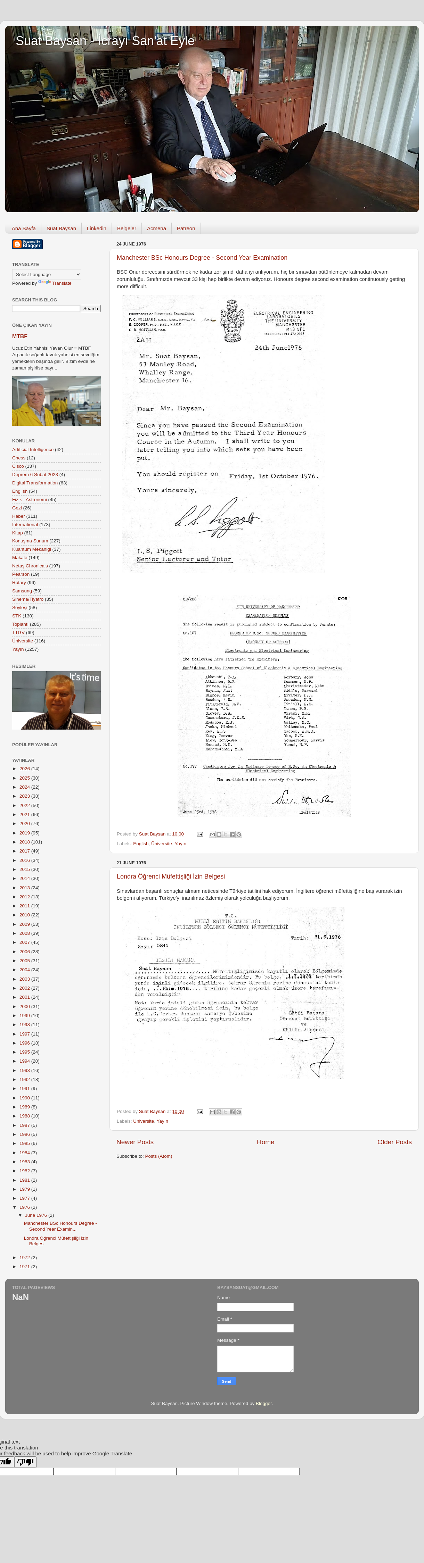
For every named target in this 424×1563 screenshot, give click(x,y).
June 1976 (36, 1215)
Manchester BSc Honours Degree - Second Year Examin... (60, 1226)
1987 (25, 1125)
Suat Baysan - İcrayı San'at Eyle (105, 41)
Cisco (18, 466)
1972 (25, 1257)
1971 (25, 1266)
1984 (25, 1152)
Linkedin (96, 228)
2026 (25, 768)
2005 (25, 960)
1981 (25, 1180)
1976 (25, 1207)
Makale (19, 557)
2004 (25, 969)
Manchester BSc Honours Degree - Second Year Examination (202, 257)
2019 (25, 832)
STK (16, 615)
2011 (25, 905)
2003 (25, 979)
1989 (25, 1106)
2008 (25, 933)
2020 (25, 823)
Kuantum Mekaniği (31, 549)
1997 (25, 1034)
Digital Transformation (35, 482)
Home (265, 1142)
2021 (25, 814)
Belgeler (126, 228)
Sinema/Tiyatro (27, 599)
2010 (25, 914)
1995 (25, 1052)
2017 (25, 851)
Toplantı (20, 624)
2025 (25, 778)
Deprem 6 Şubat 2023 (35, 474)
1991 (25, 1088)
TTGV (18, 632)
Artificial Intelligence (33, 449)
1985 (25, 1143)
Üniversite (161, 843)
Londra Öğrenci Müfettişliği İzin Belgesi (171, 876)
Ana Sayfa (24, 228)
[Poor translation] (25, 1462)
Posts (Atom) (158, 1156)
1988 (25, 1116)
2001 (25, 997)
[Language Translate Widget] (46, 274)
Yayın (180, 843)
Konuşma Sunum (30, 540)
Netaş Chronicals (30, 565)
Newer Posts (135, 1142)
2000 (25, 1006)
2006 (25, 951)
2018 (25, 842)
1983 (25, 1161)
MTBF (19, 336)
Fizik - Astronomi (29, 499)
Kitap (17, 532)
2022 (25, 805)
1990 (25, 1097)
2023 (25, 796)
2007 (25, 942)
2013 (25, 887)
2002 (25, 988)
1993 (25, 1070)
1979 (25, 1189)
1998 (25, 1024)
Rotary (19, 582)
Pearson (21, 574)
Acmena (156, 228)
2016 (25, 860)
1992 (25, 1079)
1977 (25, 1198)
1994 (25, 1061)
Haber (18, 516)
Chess (18, 457)
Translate (55, 283)
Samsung (22, 590)
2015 (25, 869)
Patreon (186, 228)
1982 (25, 1170)
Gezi (17, 507)
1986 (25, 1134)
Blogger (264, 1403)
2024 (25, 787)
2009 (25, 924)
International (25, 524)
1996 (25, 1043)
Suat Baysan (61, 228)
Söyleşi (19, 607)
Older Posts (394, 1142)
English (140, 843)
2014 (25, 878)
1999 (25, 1015)
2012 (25, 896)
